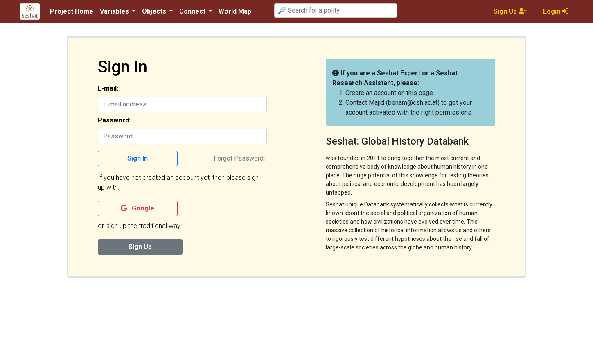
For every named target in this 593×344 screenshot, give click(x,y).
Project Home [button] (71, 11)
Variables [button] (115, 11)
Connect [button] (193, 11)
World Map (235, 11)
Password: (114, 120)
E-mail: (108, 88)
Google (137, 208)
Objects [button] (155, 11)
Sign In (137, 158)
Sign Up (140, 247)
